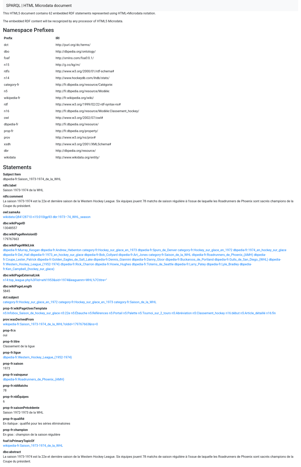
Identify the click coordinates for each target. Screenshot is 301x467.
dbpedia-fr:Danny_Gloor (148, 259)
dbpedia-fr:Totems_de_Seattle (153, 264)
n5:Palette (130, 313)
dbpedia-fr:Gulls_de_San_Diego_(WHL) (241, 259)
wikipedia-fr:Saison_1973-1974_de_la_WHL (33, 445)
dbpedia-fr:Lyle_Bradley (223, 264)
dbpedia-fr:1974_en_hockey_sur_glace (259, 250)
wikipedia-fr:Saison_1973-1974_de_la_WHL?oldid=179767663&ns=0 (50, 324)
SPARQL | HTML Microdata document (39, 5)
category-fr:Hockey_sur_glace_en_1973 (109, 250)
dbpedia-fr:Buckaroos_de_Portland (189, 259)
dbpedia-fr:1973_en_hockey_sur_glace (56, 255)
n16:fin (271, 313)
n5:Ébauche (79, 313)
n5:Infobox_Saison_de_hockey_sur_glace (31, 313)
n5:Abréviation (182, 313)
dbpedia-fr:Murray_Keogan (21, 250)
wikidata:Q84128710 (17, 217)
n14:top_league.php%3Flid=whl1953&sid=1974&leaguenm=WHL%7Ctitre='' (55, 280)
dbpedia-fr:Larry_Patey (190, 264)
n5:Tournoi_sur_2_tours (154, 313)
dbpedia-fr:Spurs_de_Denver (157, 250)
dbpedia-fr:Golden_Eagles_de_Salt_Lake (65, 259)
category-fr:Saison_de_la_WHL (170, 255)
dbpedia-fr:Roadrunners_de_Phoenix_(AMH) (222, 255)
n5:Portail (115, 313)
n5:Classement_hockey (209, 313)
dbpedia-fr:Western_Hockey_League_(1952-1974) (37, 357)
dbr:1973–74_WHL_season (72, 217)
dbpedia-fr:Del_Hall (16, 255)
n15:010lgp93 (42, 217)
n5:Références (98, 313)
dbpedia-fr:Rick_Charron (77, 264)
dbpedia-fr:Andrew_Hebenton (61, 250)
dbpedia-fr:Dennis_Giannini (112, 259)
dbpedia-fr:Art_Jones (133, 255)
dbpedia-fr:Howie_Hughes (113, 264)
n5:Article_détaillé (252, 313)
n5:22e (65, 313)
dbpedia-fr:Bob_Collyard (101, 255)
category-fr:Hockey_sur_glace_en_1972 (205, 250)
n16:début (233, 313)
